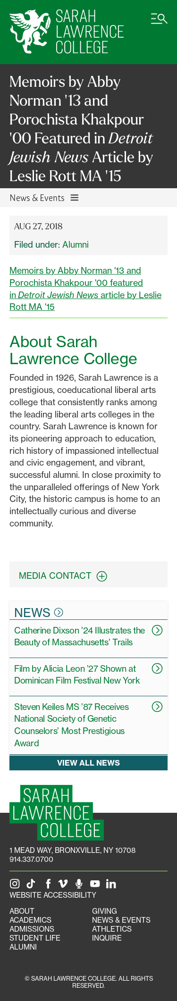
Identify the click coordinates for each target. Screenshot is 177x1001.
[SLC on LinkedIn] (113, 886)
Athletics (112, 929)
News (38, 612)
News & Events (121, 920)
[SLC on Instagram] (16, 886)
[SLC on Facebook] (49, 886)
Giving (104, 911)
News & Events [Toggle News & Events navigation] (44, 197)
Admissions (31, 929)
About (21, 911)
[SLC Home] (66, 32)
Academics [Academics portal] (30, 920)
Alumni (75, 244)
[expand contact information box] (104, 576)
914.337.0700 (31, 859)
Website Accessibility (52, 895)
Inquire (107, 938)
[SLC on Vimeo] (65, 886)
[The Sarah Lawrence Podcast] (81, 886)
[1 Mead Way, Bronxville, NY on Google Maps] (72, 850)
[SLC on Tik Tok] (32, 886)
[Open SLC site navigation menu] (159, 23)
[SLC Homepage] (56, 812)
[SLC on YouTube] (97, 886)
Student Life (34, 938)
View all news (88, 762)
